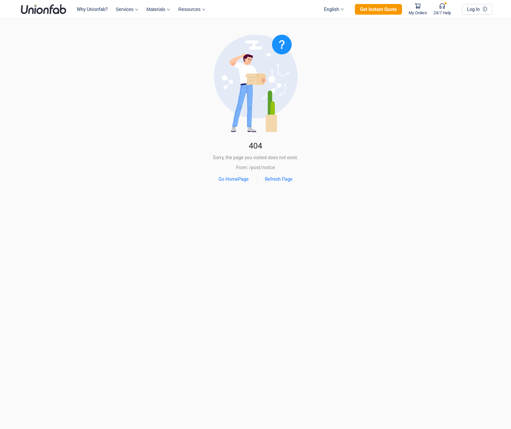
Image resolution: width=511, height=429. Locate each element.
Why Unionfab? (92, 9)
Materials (158, 9)
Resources (191, 9)
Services (127, 9)
